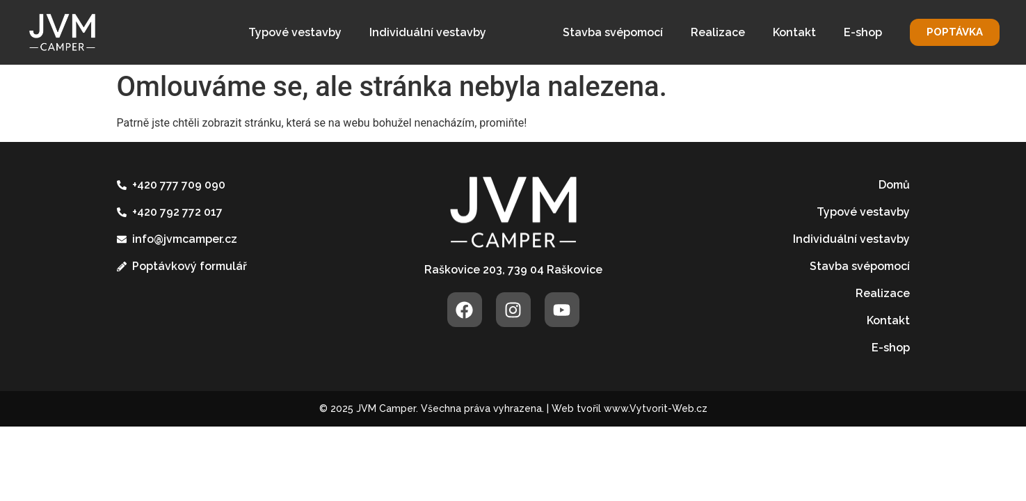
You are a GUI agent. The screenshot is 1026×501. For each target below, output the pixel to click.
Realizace (718, 32)
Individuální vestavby (427, 32)
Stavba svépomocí (613, 32)
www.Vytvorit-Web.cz (655, 408)
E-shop (863, 32)
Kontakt (794, 32)
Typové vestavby (295, 32)
